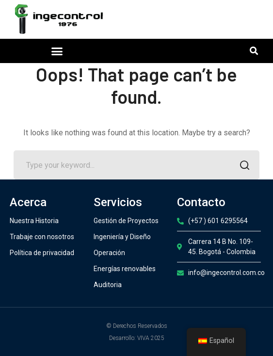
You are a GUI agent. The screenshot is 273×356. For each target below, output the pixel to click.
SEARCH (242, 166)
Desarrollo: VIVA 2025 (136, 338)
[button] (57, 51)
